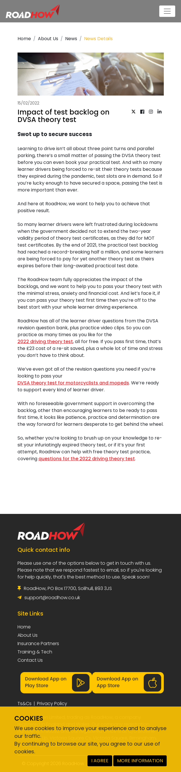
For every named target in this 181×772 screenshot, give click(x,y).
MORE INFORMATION (140, 760)
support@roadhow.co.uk (52, 597)
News (71, 38)
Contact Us (30, 660)
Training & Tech (34, 652)
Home (24, 38)
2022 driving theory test (45, 341)
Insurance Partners (38, 643)
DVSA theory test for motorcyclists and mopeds (73, 383)
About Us (48, 38)
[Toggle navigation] (167, 11)
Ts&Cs (24, 703)
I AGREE (99, 760)
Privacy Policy (52, 703)
